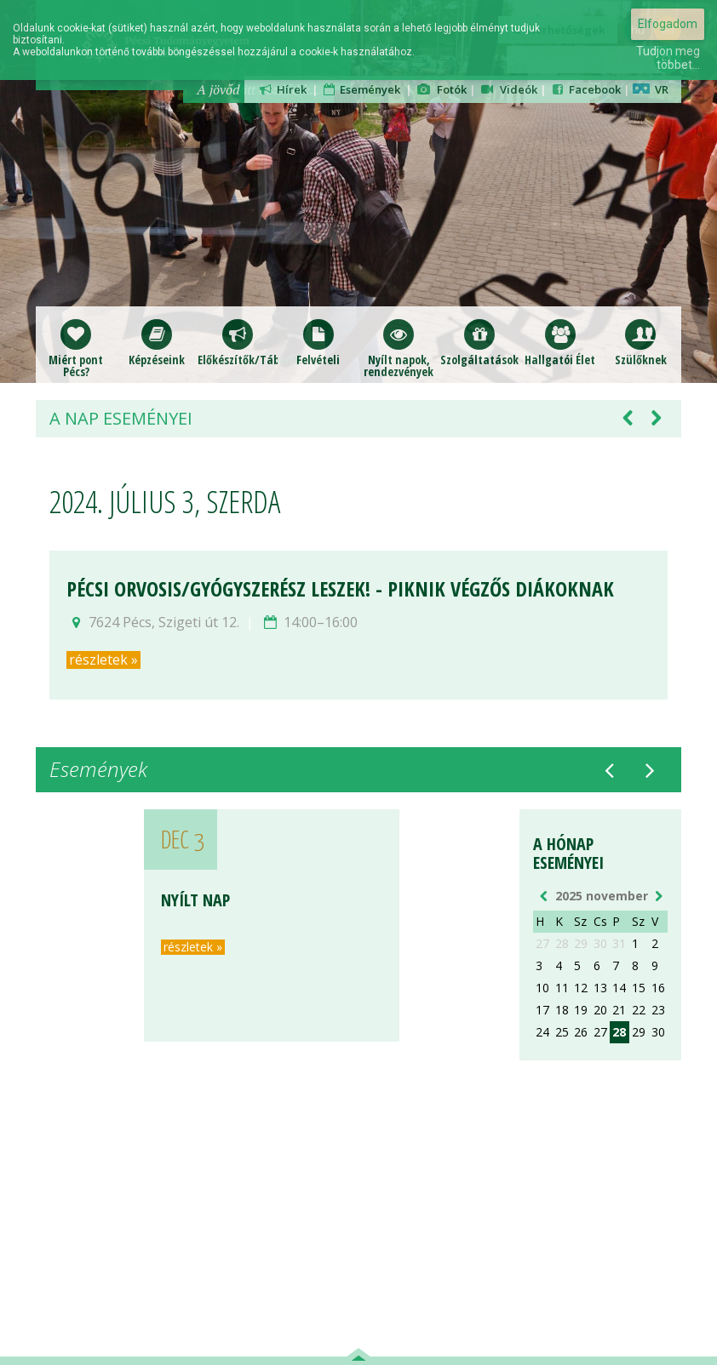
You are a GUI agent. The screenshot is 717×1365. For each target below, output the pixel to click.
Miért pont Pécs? (76, 348)
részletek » (103, 660)
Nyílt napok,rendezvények (398, 348)
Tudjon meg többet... (668, 57)
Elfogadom (667, 24)
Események (361, 89)
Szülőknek (641, 342)
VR (650, 89)
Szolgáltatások (479, 342)
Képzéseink (157, 342)
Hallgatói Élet (560, 342)
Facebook (585, 89)
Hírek (282, 89)
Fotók (441, 89)
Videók (508, 89)
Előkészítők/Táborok (238, 342)
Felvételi (318, 342)
